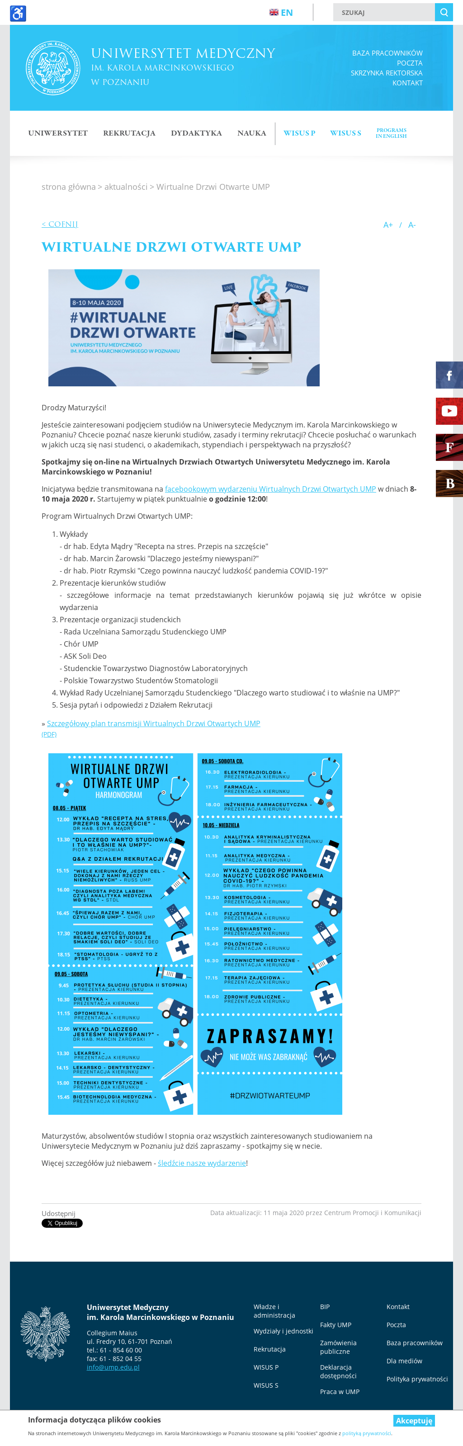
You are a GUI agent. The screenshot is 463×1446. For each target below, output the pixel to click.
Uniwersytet (58, 133)
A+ (388, 224)
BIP (325, 1306)
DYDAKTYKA (196, 133)
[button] (184, 328)
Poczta (410, 62)
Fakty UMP (335, 1324)
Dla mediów (404, 1361)
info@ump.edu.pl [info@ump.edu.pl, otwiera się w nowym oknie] (113, 1367)
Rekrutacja (129, 133)
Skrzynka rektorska (387, 72)
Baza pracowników (387, 52)
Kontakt (407, 82)
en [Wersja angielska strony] (281, 12)
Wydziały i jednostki (283, 1331)
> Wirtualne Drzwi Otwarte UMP (210, 186)
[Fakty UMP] (449, 447)
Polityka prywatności (417, 1379)
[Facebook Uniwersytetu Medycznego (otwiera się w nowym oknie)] (449, 375)
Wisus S (345, 133)
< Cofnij (60, 224)
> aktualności (123, 186)
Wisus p (299, 133)
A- (412, 224)
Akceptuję (414, 1421)
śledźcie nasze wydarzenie (202, 1163)
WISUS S (266, 1385)
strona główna (69, 186)
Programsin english (391, 133)
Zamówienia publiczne (338, 1347)
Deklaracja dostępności (338, 1371)
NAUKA (251, 133)
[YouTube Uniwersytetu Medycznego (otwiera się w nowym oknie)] (449, 411)
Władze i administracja (274, 1310)
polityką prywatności (366, 1433)
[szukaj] (384, 12)
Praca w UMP (339, 1391)
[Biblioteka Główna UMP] (449, 483)
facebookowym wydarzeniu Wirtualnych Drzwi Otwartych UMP (270, 489)
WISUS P (266, 1367)
